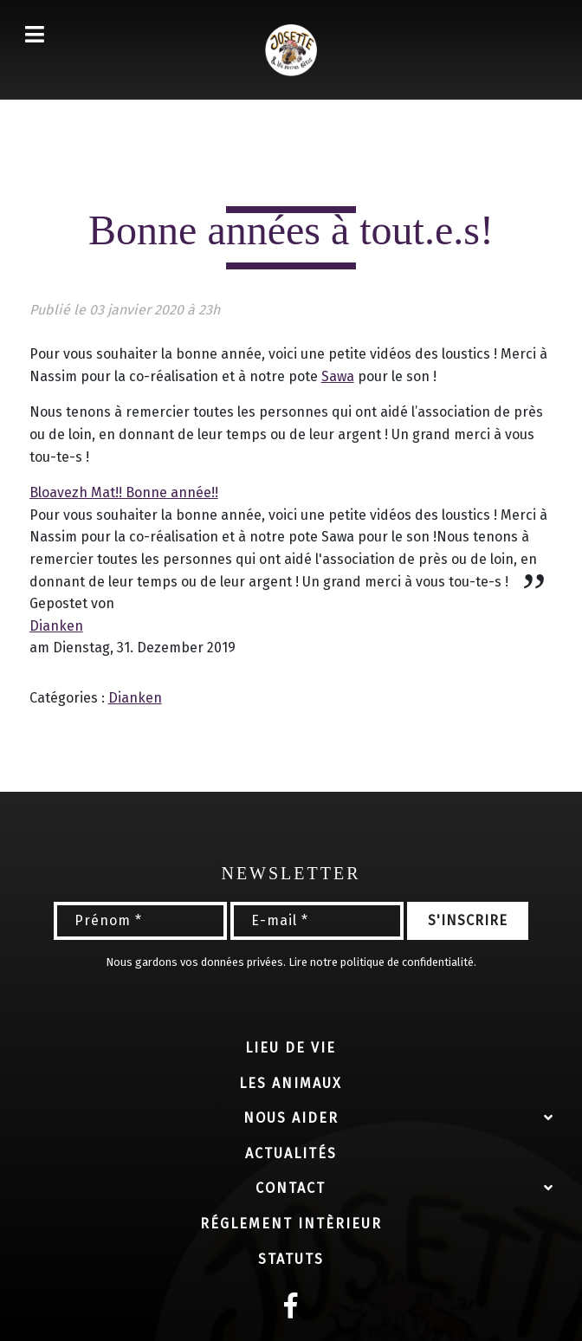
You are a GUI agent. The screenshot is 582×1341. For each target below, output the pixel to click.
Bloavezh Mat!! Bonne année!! (123, 492)
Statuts (291, 1259)
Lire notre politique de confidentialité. (382, 962)
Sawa (337, 376)
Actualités (291, 1153)
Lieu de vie (290, 1048)
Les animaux (290, 1083)
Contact (290, 1188)
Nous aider (291, 1118)
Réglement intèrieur (291, 1223)
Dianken (56, 626)
